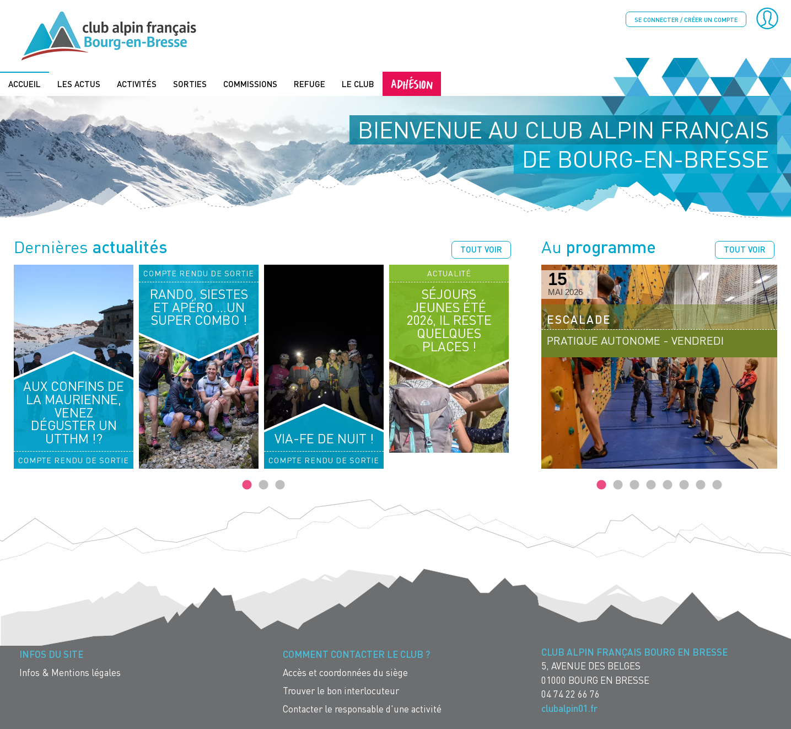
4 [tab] (651, 485)
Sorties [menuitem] (190, 84)
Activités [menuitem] (137, 84)
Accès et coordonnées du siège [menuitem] (345, 672)
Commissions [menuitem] (250, 84)
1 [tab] (246, 485)
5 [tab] (667, 485)
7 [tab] (700, 485)
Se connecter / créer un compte (686, 19)
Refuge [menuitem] (309, 84)
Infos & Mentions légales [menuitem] (70, 672)
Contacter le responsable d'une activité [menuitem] (362, 709)
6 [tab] (684, 485)
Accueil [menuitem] (24, 84)
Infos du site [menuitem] (51, 654)
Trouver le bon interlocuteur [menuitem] (341, 690)
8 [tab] (717, 485)
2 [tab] (263, 485)
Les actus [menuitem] (78, 84)
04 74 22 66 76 (570, 694)
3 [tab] (280, 485)
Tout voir (481, 249)
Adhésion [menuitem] (412, 83)
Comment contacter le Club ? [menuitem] (356, 654)
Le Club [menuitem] (358, 84)
